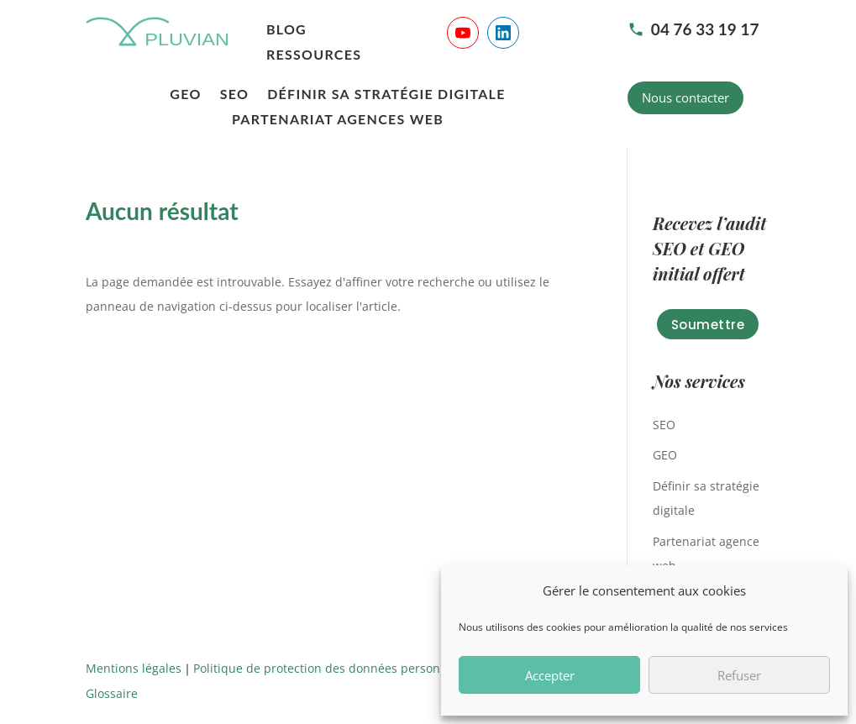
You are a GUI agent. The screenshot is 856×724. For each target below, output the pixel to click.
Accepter (550, 675)
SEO (234, 95)
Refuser (739, 675)
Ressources (313, 55)
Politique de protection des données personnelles (333, 668)
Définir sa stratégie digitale (386, 95)
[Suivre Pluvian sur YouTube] (463, 33)
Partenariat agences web (338, 120)
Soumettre (708, 324)
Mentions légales (133, 668)
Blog (286, 30)
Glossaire (112, 693)
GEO (185, 95)
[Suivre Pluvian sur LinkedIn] (503, 33)
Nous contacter (685, 97)
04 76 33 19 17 (693, 29)
